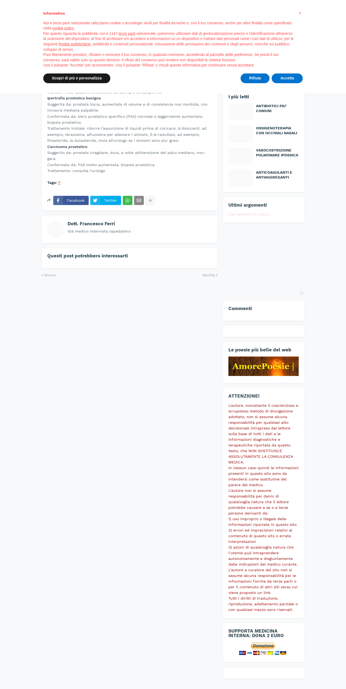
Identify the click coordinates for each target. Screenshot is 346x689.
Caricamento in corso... (250, 214)
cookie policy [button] (63, 28)
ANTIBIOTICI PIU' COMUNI (271, 108)
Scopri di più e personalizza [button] (77, 78)
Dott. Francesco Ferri (91, 223)
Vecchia (208, 275)
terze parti (127, 33)
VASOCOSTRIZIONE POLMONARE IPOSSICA (277, 152)
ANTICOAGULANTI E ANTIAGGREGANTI (274, 174)
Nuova (50, 275)
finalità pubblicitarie (75, 44)
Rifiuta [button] (255, 78)
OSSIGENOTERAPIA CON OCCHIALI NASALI (276, 130)
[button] (300, 13)
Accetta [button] (287, 78)
